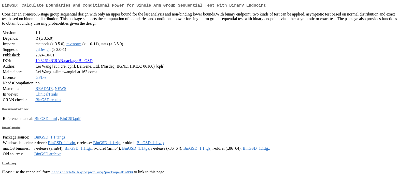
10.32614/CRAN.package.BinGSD (63, 61)
